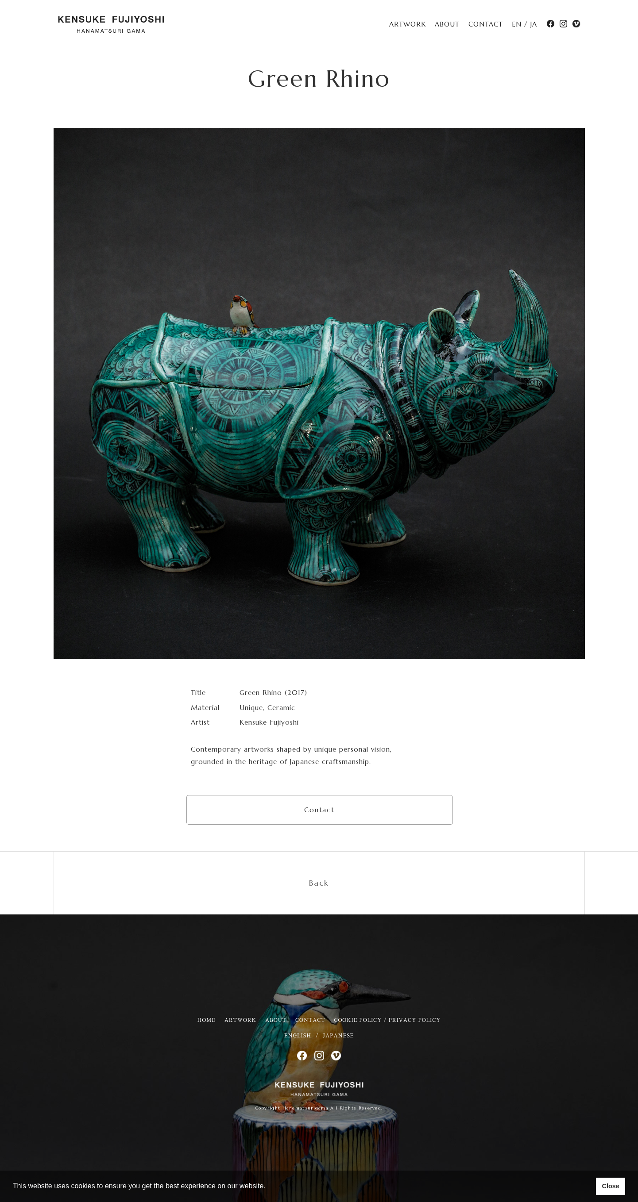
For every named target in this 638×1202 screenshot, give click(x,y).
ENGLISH (297, 1035)
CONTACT (485, 24)
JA (533, 24)
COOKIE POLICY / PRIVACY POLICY (387, 1020)
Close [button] (610, 1186)
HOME (206, 1020)
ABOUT (447, 24)
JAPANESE (338, 1035)
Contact (319, 810)
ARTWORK (407, 24)
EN (517, 24)
